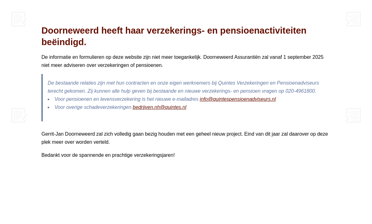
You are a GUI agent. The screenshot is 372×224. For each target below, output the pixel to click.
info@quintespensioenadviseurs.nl (238, 99)
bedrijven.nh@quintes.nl (159, 107)
